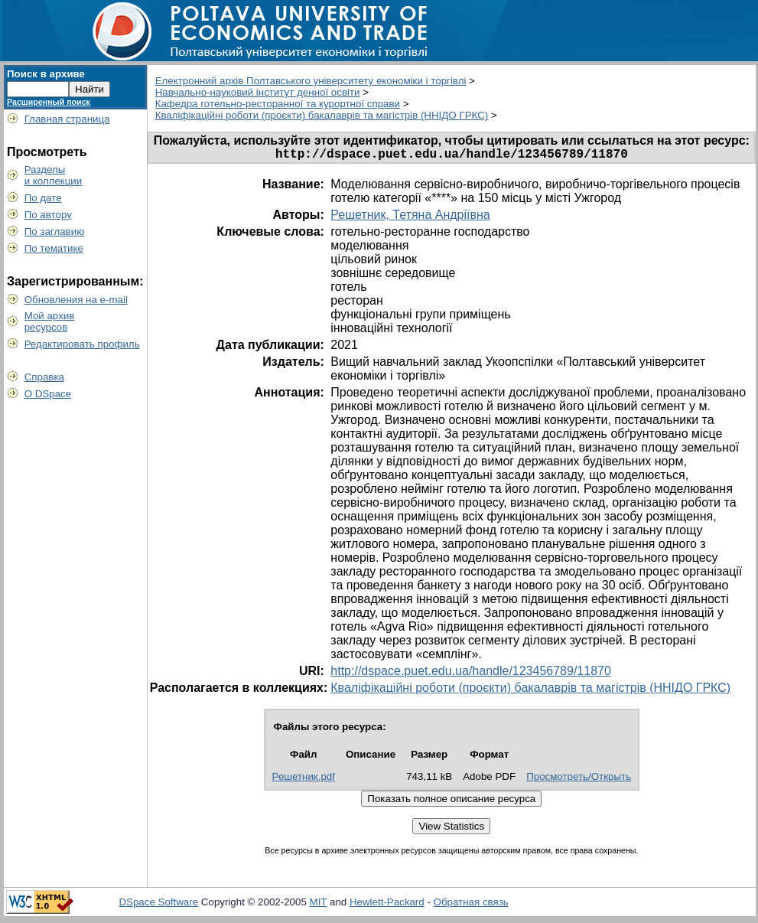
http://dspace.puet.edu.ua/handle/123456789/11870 (470, 673)
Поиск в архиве (46, 74)
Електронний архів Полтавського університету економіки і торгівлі (311, 80)
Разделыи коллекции (53, 175)
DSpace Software (158, 905)
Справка (44, 377)
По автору (48, 214)
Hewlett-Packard (387, 905)
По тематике (53, 248)
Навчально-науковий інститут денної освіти (257, 92)
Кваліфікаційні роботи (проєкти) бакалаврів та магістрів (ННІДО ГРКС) (322, 115)
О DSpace (48, 394)
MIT (318, 905)
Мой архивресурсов (49, 321)
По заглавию (54, 231)
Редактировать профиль (82, 344)
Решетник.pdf (303, 779)
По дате (43, 198)
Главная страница (67, 119)
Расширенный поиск (48, 101)
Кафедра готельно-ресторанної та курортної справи (277, 103)
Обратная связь (471, 905)
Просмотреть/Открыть (578, 779)
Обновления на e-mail (76, 299)
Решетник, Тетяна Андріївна (410, 217)
